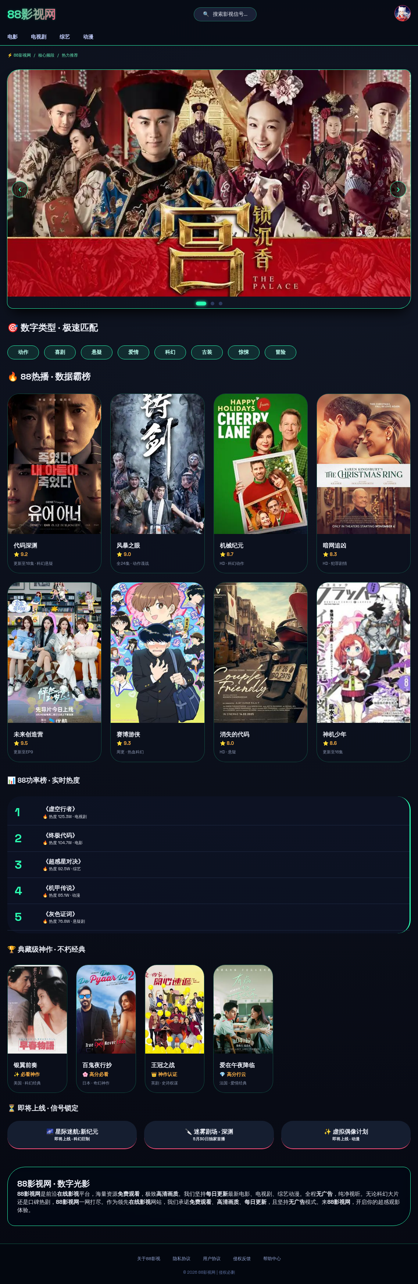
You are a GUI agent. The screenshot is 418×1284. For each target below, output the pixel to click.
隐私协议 (181, 1259)
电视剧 (38, 36)
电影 (12, 36)
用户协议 (212, 1259)
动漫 (88, 36)
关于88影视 (148, 1259)
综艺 (65, 36)
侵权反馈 (242, 1259)
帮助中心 (272, 1259)
